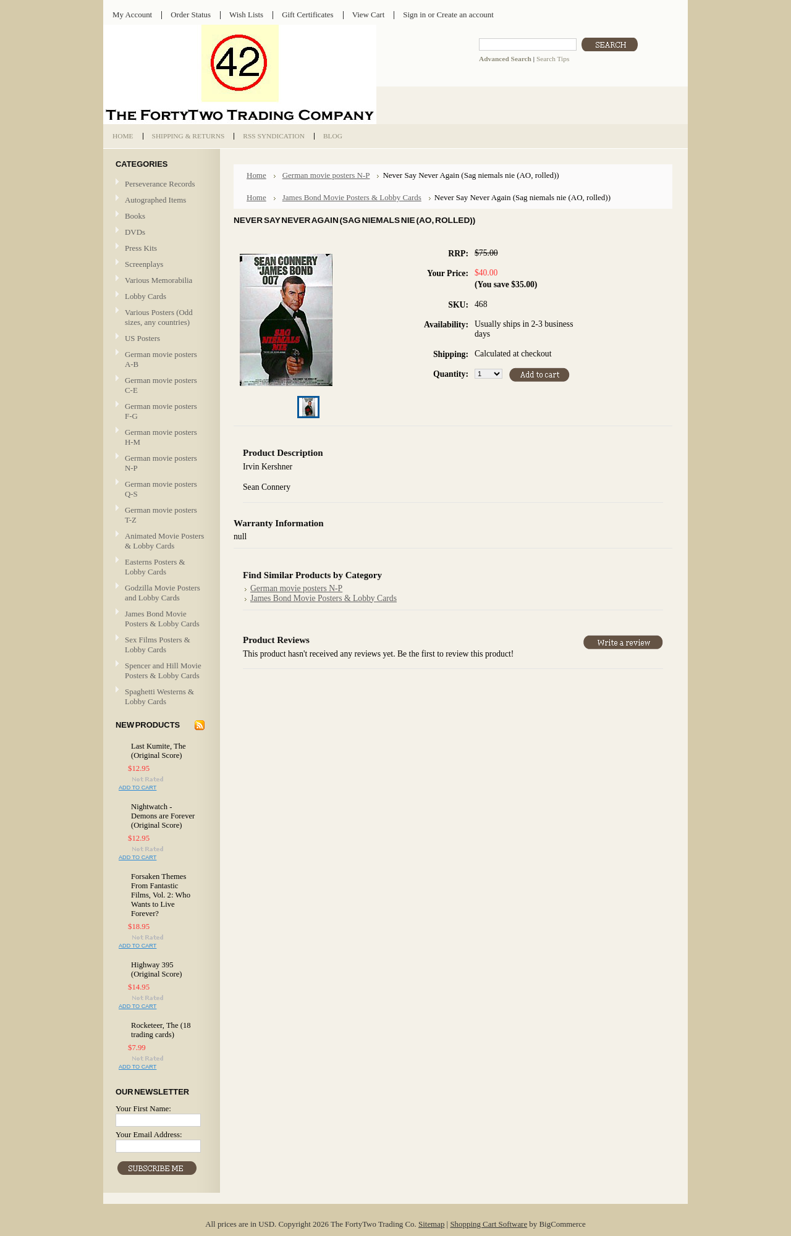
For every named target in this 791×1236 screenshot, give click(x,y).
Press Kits (141, 248)
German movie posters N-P (161, 463)
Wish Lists (246, 14)
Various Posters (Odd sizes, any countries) (159, 317)
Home (256, 175)
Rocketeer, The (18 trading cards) (161, 1030)
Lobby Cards (160, 297)
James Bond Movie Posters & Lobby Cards (162, 618)
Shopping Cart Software (488, 1224)
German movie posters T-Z (161, 514)
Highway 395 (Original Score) (156, 969)
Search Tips (552, 58)
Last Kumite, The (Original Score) (158, 751)
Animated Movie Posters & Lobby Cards (164, 540)
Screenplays (144, 264)
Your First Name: (143, 1108)
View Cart (368, 14)
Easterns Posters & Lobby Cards (155, 566)
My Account (132, 14)
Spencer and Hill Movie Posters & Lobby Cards (163, 670)
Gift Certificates (308, 14)
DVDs (135, 232)
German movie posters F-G (161, 411)
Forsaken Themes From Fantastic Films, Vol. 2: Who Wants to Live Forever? (160, 895)
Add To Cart (137, 787)
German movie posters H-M (161, 437)
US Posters (142, 338)
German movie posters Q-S (161, 488)
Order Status (191, 14)
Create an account (464, 14)
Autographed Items (160, 200)
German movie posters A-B (161, 359)
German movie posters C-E (161, 385)
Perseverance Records (160, 184)
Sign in (414, 14)
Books (135, 216)
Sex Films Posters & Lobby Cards (157, 644)
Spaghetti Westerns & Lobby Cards (159, 696)
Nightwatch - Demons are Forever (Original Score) (163, 816)
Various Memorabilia (158, 280)
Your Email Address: (149, 1134)
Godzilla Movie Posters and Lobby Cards (162, 592)
